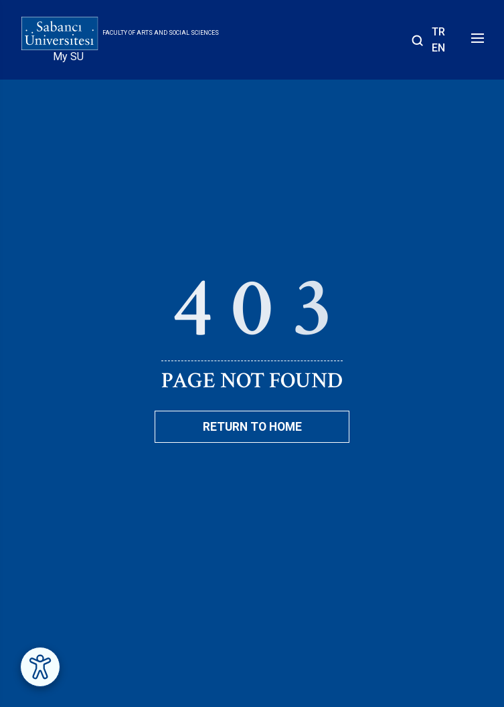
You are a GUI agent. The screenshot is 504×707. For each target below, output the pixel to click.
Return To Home (252, 426)
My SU (68, 56)
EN (438, 47)
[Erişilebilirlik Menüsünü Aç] (40, 667)
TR (438, 31)
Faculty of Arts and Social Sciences (160, 32)
